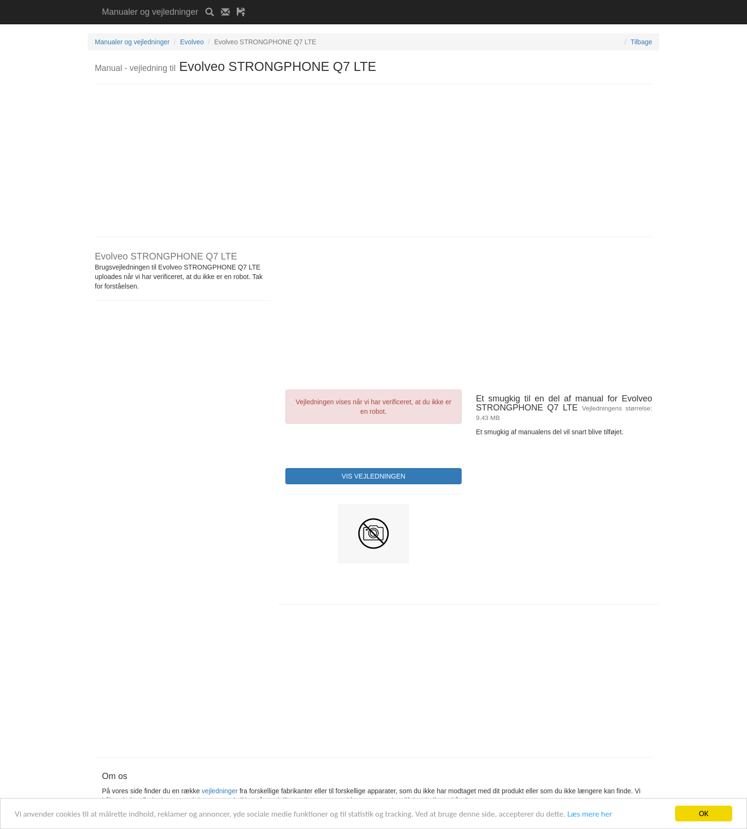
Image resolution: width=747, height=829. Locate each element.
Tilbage (641, 42)
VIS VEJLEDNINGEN (373, 476)
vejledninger (220, 791)
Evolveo (192, 42)
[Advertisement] (363, 3)
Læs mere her (589, 814)
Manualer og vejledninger (150, 12)
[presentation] (357, 444)
